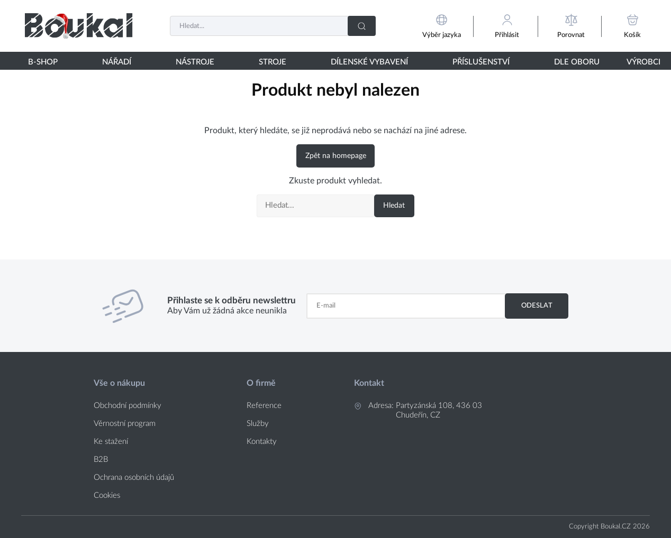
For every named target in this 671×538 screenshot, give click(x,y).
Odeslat (536, 305)
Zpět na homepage (335, 156)
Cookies (107, 495)
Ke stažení (111, 442)
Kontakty (262, 442)
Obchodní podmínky (127, 406)
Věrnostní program (125, 424)
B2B (101, 459)
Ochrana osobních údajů (134, 477)
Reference (264, 406)
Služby (258, 424)
